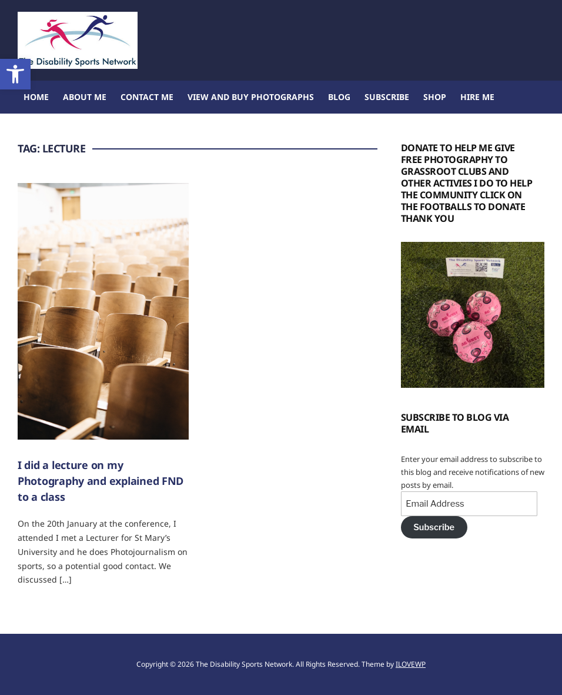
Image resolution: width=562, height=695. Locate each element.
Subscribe (386, 96)
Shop (434, 96)
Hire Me (477, 96)
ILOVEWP (411, 664)
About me (84, 96)
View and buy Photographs (251, 96)
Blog (339, 96)
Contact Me (147, 96)
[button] (15, 74)
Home (36, 96)
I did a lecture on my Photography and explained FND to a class (100, 481)
